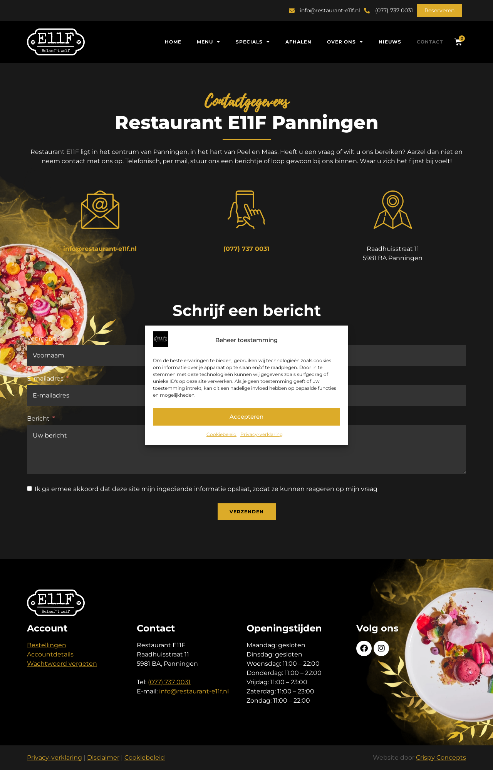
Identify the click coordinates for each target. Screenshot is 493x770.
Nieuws (390, 42)
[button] (439, 10)
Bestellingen (46, 645)
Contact (430, 42)
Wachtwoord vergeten (62, 663)
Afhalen (298, 42)
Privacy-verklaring (261, 434)
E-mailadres (45, 378)
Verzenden (247, 511)
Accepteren (246, 416)
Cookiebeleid (221, 434)
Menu (208, 42)
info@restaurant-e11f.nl (100, 248)
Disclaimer (103, 757)
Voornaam (43, 338)
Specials (253, 42)
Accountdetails (50, 654)
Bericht (38, 418)
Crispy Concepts (441, 757)
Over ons (345, 42)
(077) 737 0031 (246, 248)
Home (173, 42)
